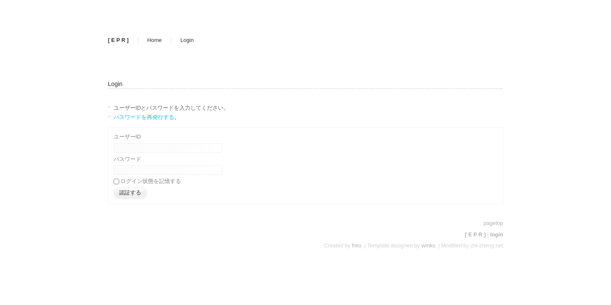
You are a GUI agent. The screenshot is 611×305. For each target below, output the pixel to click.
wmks (428, 245)
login (496, 234)
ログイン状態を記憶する (150, 181)
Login (186, 40)
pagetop (493, 223)
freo (356, 245)
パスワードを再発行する (144, 117)
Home (154, 40)
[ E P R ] (118, 40)
